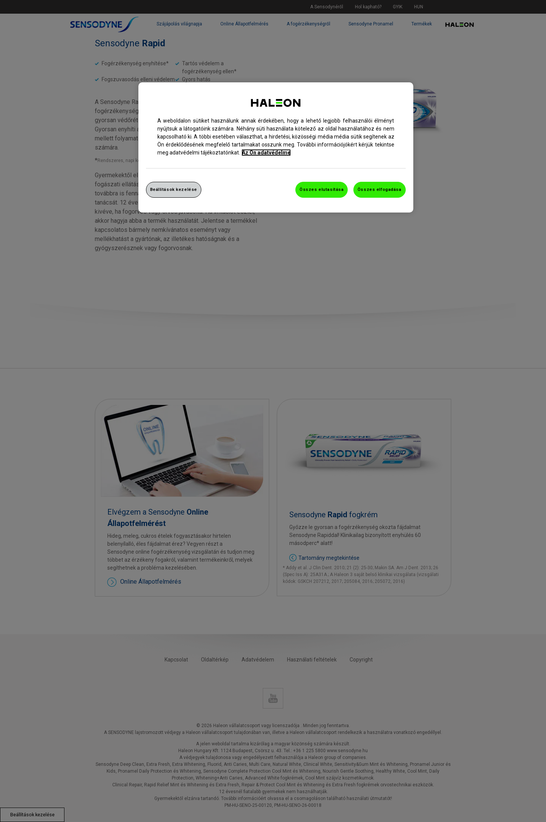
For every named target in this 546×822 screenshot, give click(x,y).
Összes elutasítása (322, 189)
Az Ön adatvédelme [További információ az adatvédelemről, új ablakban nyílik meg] (266, 153)
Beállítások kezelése (173, 189)
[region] (275, 147)
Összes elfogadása (380, 189)
